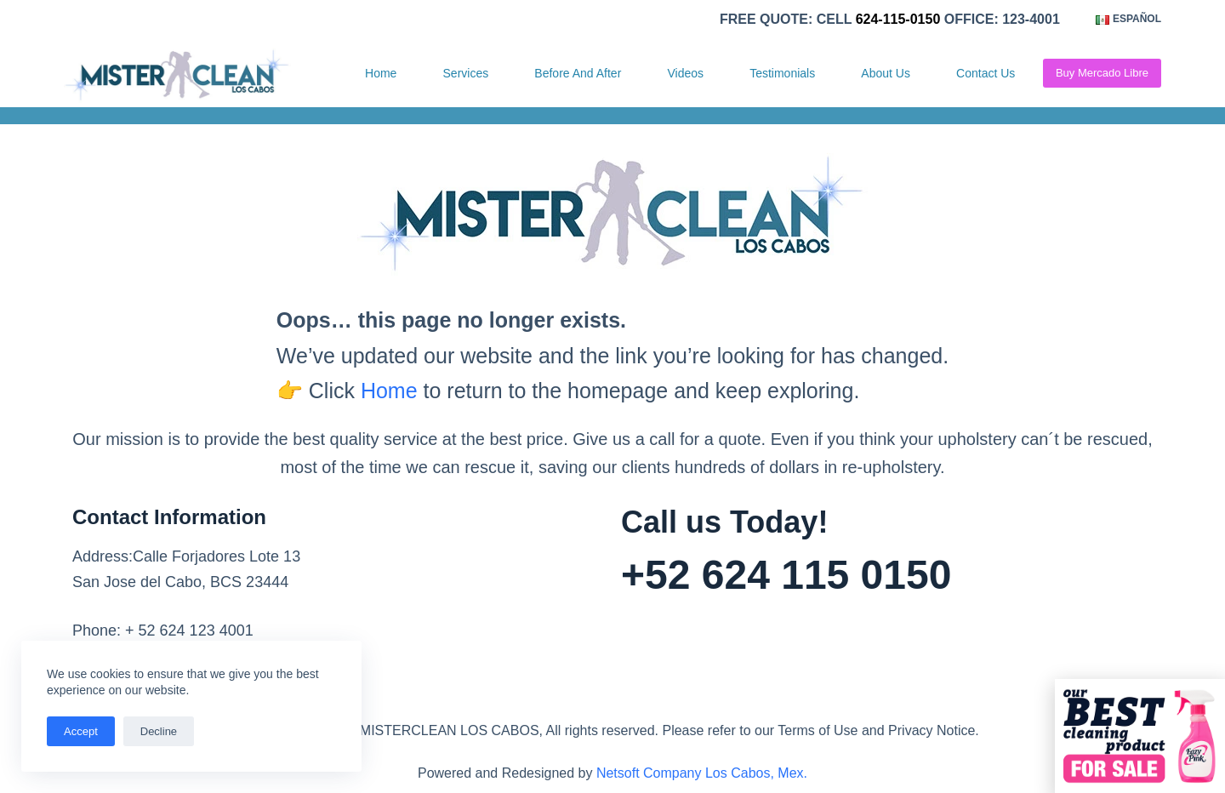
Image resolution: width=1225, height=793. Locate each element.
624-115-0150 (898, 19)
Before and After (577, 73)
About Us (885, 73)
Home (380, 73)
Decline (158, 731)
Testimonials (782, 73)
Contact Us (985, 73)
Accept (81, 731)
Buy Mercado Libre (1102, 72)
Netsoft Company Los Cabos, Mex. (701, 773)
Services (466, 73)
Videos (685, 73)
